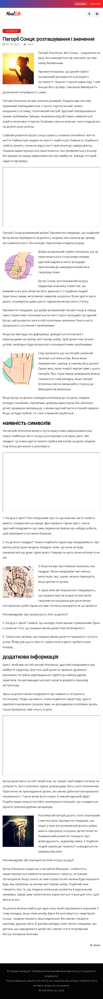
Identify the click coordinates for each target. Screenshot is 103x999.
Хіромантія (11, 31)
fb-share (95, 945)
